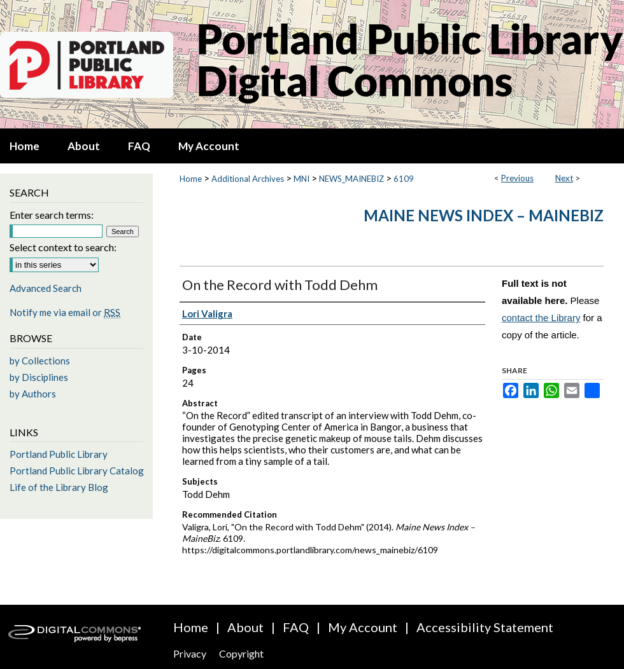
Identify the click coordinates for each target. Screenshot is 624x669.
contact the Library (541, 317)
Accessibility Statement (484, 627)
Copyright (241, 653)
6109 (404, 179)
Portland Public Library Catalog (77, 470)
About (245, 627)
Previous (517, 178)
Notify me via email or (65, 312)
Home (191, 179)
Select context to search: (63, 247)
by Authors (33, 393)
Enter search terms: (52, 215)
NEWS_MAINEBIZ (351, 179)
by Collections (40, 360)
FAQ (296, 627)
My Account (362, 627)
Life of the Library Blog (59, 487)
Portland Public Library (59, 454)
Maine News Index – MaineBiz (484, 215)
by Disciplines (39, 377)
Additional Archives (247, 179)
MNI (301, 179)
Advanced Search (46, 288)
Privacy (189, 653)
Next (564, 178)
